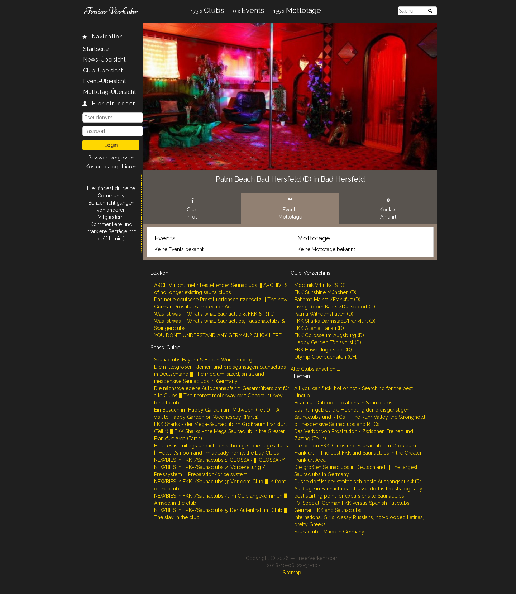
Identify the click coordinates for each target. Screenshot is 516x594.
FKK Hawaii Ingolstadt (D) (323, 350)
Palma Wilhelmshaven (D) (323, 314)
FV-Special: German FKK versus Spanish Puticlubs (352, 503)
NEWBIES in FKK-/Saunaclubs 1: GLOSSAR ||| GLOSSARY (219, 460)
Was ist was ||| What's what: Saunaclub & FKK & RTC (214, 314)
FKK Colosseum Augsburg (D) (329, 335)
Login (111, 145)
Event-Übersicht (104, 81)
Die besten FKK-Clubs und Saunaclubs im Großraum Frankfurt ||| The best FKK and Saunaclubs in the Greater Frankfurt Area (358, 453)
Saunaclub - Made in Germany (329, 532)
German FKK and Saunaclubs (328, 510)
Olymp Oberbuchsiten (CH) (326, 357)
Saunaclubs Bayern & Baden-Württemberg (203, 360)
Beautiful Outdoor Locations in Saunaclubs (343, 403)
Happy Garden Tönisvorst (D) (327, 342)
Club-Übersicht (103, 70)
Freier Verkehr (111, 11)
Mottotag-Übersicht (109, 91)
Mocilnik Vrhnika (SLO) (320, 285)
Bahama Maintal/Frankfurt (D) (327, 299)
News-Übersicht (104, 59)
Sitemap (292, 572)
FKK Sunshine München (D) (325, 292)
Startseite (96, 48)
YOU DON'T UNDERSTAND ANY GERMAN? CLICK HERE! (218, 335)
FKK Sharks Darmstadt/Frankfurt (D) (335, 321)
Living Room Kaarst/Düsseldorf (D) (334, 307)
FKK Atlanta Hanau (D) (319, 328)
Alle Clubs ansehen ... (315, 369)
